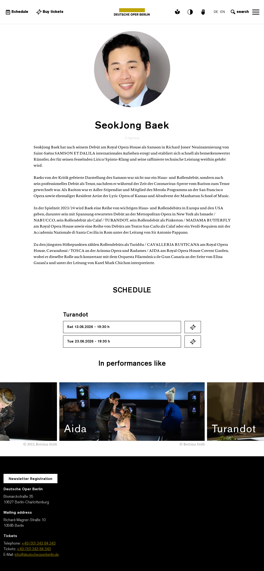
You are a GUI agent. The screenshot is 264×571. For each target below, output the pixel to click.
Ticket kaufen (193, 327)
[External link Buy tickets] (49, 12)
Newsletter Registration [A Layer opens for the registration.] (30, 479)
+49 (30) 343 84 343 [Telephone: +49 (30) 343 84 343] (39, 543)
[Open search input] (239, 11)
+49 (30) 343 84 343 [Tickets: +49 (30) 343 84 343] (34, 549)
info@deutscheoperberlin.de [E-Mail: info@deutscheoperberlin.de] (37, 555)
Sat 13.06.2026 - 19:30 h (88, 327)
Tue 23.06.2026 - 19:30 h (88, 341)
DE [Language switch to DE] (216, 12)
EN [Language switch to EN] (222, 12)
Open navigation (255, 12)
